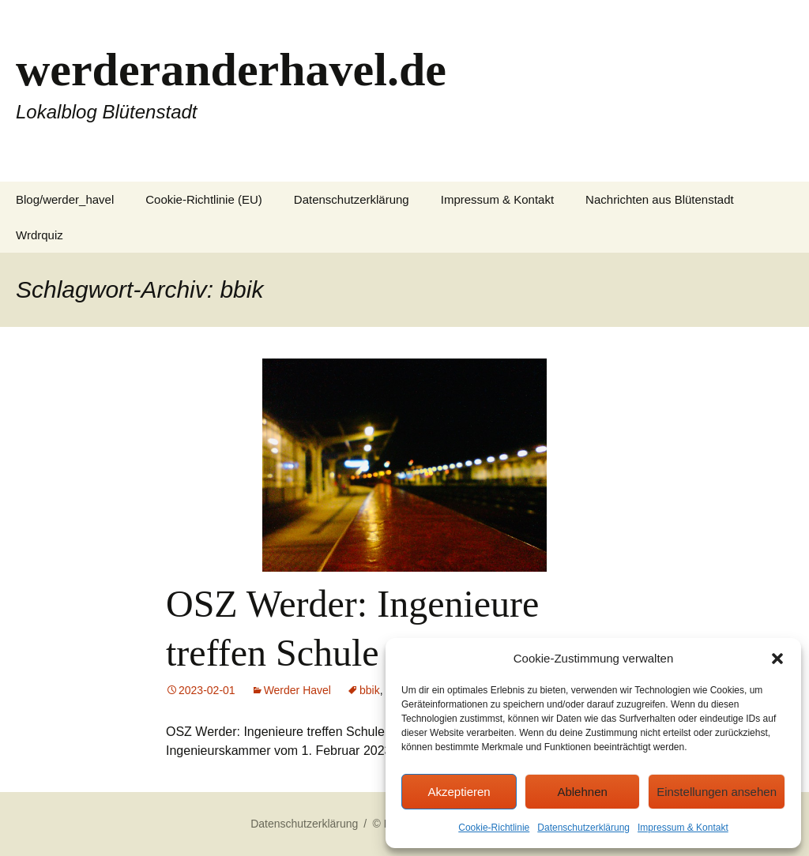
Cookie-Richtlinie (493, 827)
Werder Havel (297, 690)
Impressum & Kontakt (683, 827)
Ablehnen (582, 791)
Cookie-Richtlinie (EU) (203, 199)
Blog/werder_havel (65, 199)
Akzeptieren (458, 791)
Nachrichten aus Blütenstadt (659, 199)
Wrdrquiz (39, 235)
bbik (369, 690)
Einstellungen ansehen (717, 791)
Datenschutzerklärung (583, 827)
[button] (777, 658)
